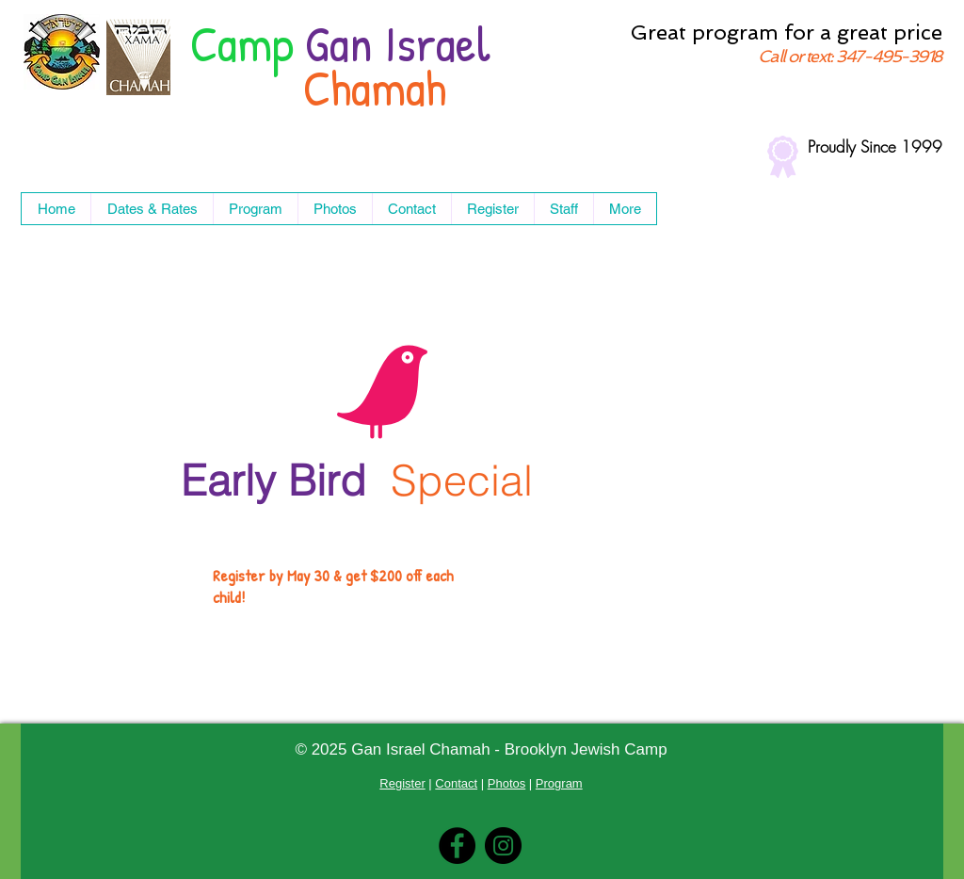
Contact (456, 783)
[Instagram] (503, 845)
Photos (506, 783)
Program (559, 783)
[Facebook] (457, 845)
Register (402, 783)
